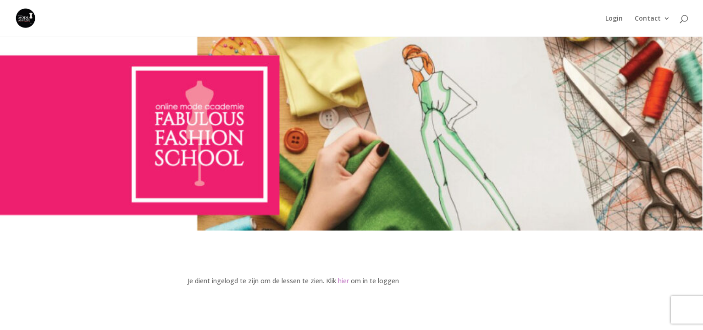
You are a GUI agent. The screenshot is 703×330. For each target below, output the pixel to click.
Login (614, 18)
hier (343, 280)
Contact (648, 18)
